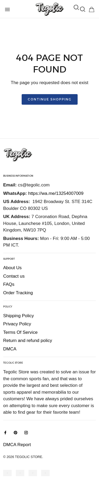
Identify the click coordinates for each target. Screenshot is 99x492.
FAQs (9, 284)
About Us (12, 267)
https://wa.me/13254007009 (55, 193)
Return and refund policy (27, 340)
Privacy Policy (17, 323)
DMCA (9, 348)
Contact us (14, 276)
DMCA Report (17, 444)
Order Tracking (18, 292)
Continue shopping (50, 99)
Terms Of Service (20, 332)
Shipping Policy (18, 315)
